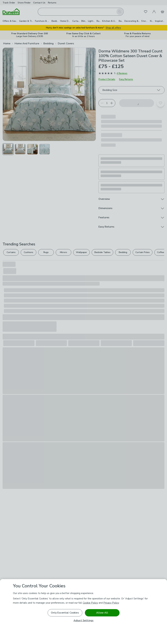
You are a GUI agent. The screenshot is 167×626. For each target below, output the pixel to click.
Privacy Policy (111, 603)
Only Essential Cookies (65, 612)
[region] (83, 602)
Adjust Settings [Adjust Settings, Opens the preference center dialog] (83, 620)
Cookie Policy (90, 603)
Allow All (102, 612)
